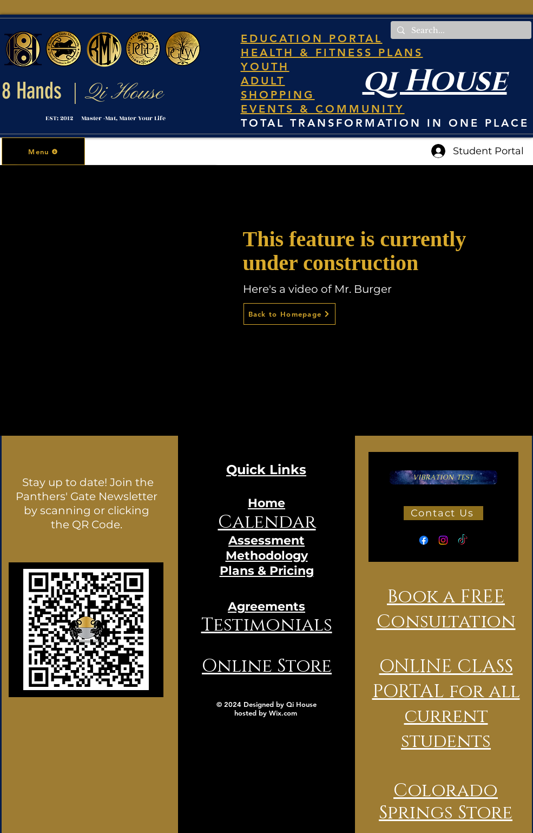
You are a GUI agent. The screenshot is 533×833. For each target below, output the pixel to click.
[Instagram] (443, 540)
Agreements (266, 606)
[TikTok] (463, 540)
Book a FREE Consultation (446, 609)
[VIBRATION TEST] (443, 477)
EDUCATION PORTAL (312, 38)
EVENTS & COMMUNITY (323, 108)
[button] (43, 151)
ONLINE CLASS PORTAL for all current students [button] (446, 704)
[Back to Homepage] (289, 314)
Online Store (267, 666)
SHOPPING (278, 94)
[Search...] (460, 31)
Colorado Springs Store (445, 801)
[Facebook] (424, 540)
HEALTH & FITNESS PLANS (332, 52)
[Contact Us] (443, 513)
